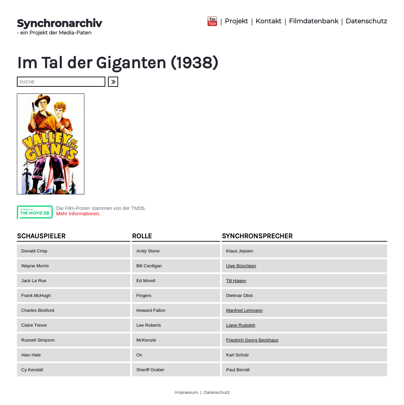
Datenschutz (366, 21)
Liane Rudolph (240, 325)
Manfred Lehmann (244, 310)
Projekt (236, 21)
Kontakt (268, 21)
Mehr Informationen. (78, 213)
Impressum (186, 392)
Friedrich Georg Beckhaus (252, 340)
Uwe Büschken (241, 265)
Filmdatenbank (313, 21)
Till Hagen (236, 280)
